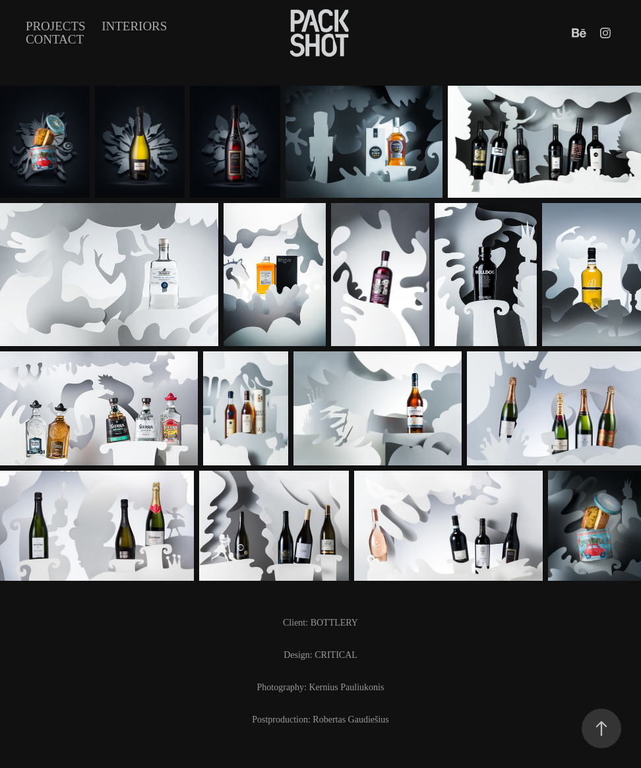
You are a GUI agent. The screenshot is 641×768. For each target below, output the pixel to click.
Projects (56, 26)
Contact (55, 39)
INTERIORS (134, 26)
